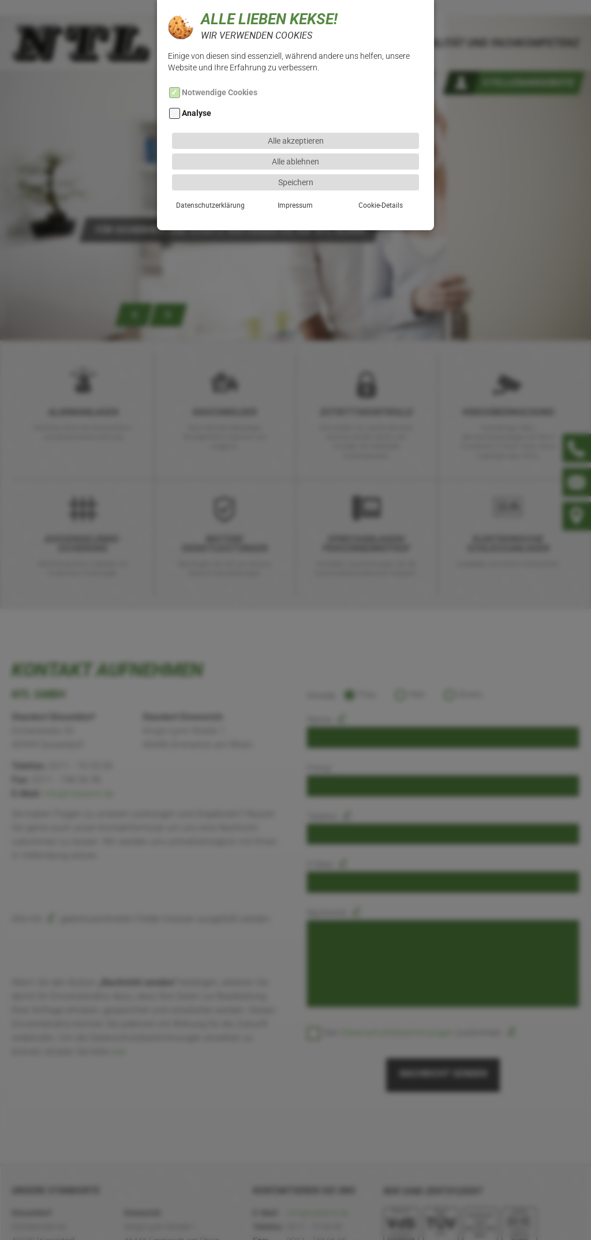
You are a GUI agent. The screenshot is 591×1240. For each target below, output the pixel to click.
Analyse (196, 88)
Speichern (295, 156)
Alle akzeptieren (296, 115)
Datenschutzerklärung (210, 179)
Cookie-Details (380, 179)
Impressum (295, 179)
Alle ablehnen (295, 135)
